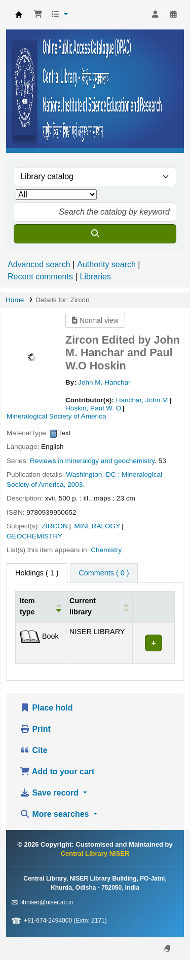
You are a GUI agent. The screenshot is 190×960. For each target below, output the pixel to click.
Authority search (106, 264)
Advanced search (39, 264)
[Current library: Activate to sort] (99, 607)
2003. (76, 484)
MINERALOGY (97, 526)
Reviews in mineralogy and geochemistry (92, 461)
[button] (38, 14)
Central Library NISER (18, 14)
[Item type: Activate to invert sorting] (40, 607)
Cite (34, 750)
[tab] (103, 573)
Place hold (46, 707)
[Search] (95, 233)
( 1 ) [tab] (37, 573)
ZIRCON (55, 526)
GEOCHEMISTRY (34, 536)
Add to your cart (57, 771)
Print (35, 729)
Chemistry (106, 550)
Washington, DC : (93, 474)
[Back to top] (159, 929)
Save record (50, 792)
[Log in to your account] (155, 14)
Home (15, 300)
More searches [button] (55, 814)
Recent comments (40, 276)
